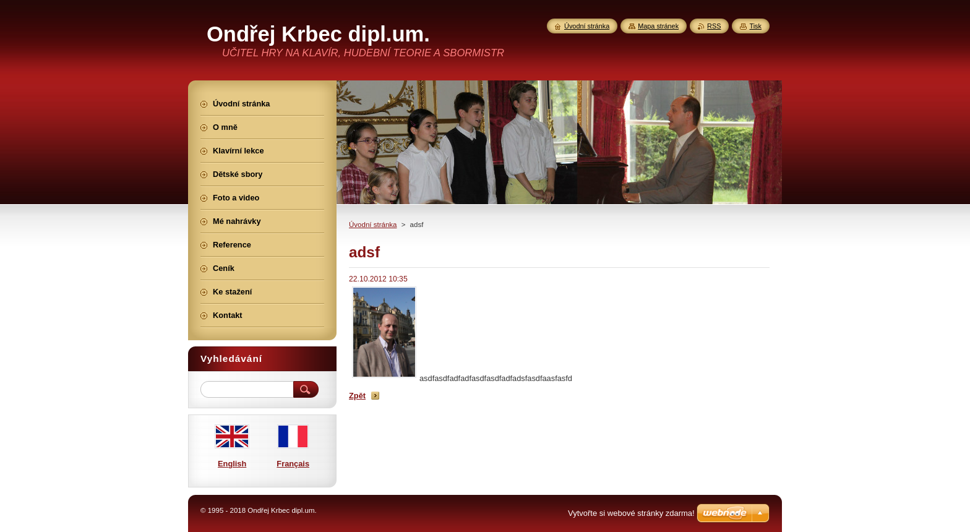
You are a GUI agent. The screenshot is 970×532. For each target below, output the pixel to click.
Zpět (357, 395)
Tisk (755, 26)
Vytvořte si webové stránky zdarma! (631, 513)
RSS (714, 26)
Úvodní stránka (373, 224)
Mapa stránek (658, 26)
